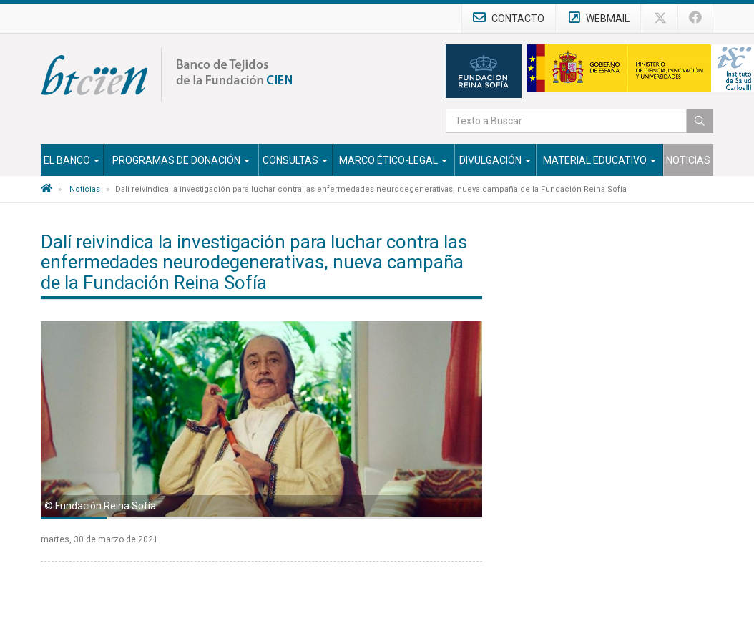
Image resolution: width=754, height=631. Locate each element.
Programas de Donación (181, 160)
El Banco (71, 160)
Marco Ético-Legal (393, 160)
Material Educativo (599, 160)
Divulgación (495, 160)
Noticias (688, 160)
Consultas (295, 160)
